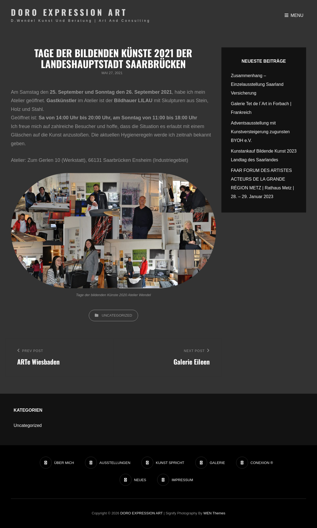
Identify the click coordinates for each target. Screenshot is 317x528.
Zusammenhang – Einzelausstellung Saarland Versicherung (257, 84)
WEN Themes (214, 513)
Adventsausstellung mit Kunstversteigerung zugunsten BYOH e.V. (260, 132)
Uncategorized (117, 315)
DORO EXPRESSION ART (69, 12)
